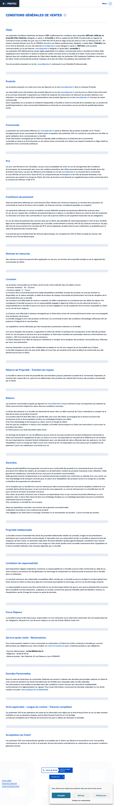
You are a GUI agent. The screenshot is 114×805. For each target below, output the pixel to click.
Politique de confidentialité (81, 800)
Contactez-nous (55, 776)
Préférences (101, 795)
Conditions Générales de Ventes (10, 786)
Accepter (61, 795)
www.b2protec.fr (49, 46)
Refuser (81, 795)
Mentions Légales (6, 780)
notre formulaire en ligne (58, 646)
